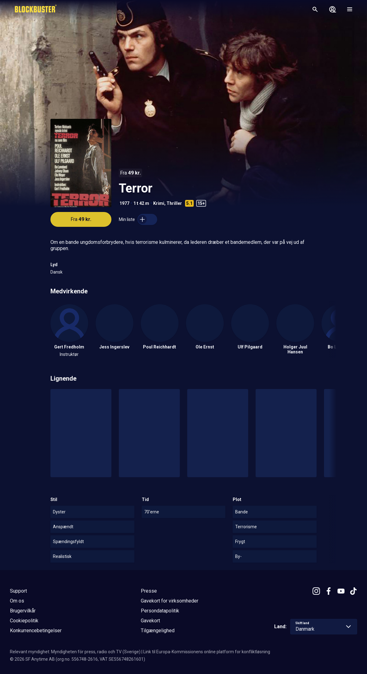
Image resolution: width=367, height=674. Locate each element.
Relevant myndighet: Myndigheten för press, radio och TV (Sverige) (75, 651)
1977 (124, 203)
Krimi (158, 203)
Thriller (174, 203)
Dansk (56, 272)
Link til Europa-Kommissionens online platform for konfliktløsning (206, 651)
